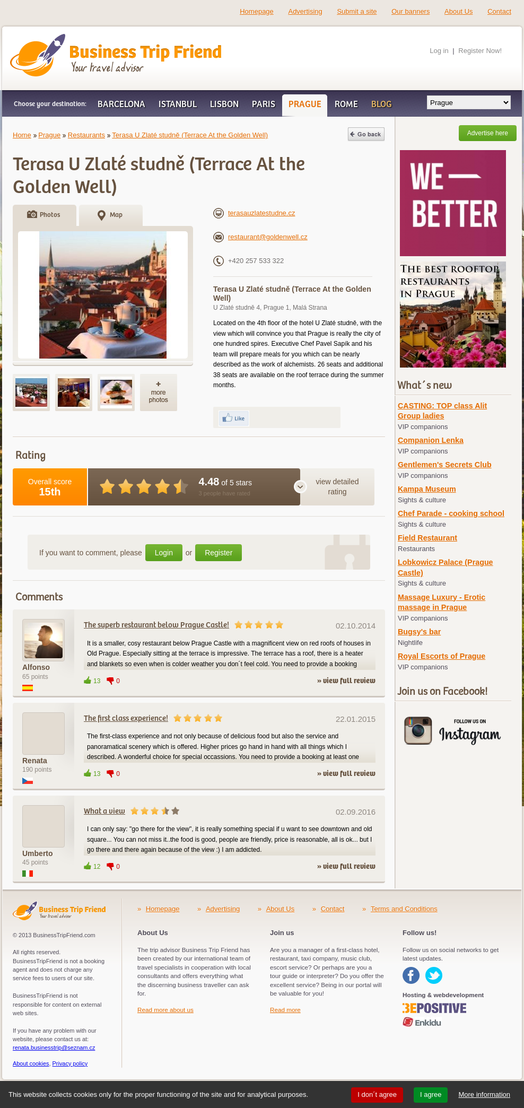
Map (116, 215)
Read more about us (165, 1009)
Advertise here (487, 133)
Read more (285, 1009)
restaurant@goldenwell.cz (260, 237)
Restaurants (86, 135)
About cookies (31, 1063)
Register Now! (480, 51)
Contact (499, 11)
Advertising (305, 11)
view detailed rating (337, 486)
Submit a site (357, 11)
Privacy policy (70, 1063)
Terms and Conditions (404, 909)
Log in (439, 51)
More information (484, 1094)
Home (22, 135)
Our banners (410, 11)
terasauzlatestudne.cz (254, 213)
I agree (430, 1094)
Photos (50, 215)
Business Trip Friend (78, 39)
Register (218, 552)
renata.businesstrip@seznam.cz (54, 1047)
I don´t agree (377, 1094)
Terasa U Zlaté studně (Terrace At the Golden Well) (190, 135)
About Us (458, 11)
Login (164, 552)
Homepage (257, 11)
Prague (49, 135)
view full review (349, 681)
